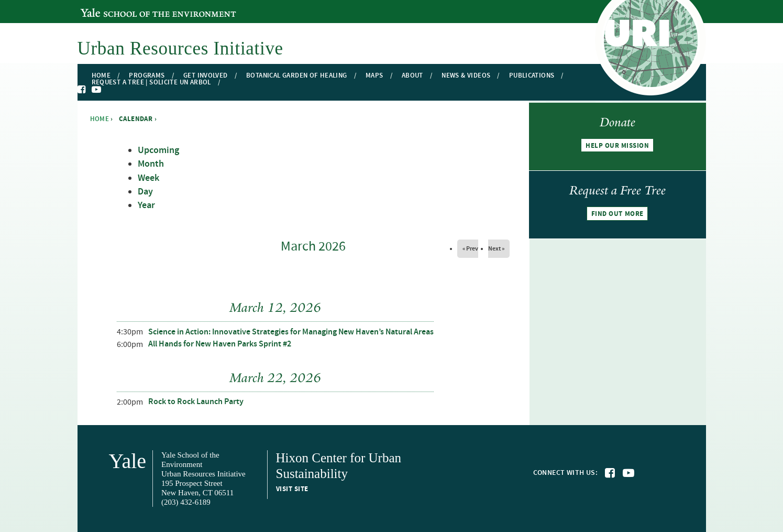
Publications (532, 75)
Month (151, 164)
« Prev (470, 248)
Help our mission (617, 145)
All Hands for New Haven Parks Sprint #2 (219, 344)
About (412, 75)
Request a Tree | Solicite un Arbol (151, 82)
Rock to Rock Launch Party (196, 401)
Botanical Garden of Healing (296, 75)
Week (148, 178)
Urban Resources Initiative (180, 48)
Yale (128, 461)
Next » (496, 248)
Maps (374, 75)
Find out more (617, 214)
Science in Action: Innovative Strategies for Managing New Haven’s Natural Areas (291, 332)
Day (145, 192)
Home (101, 75)
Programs (146, 75)
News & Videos (466, 75)
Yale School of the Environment (137, 6)
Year (146, 205)
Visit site (292, 489)
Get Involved (205, 75)
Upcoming (158, 150)
